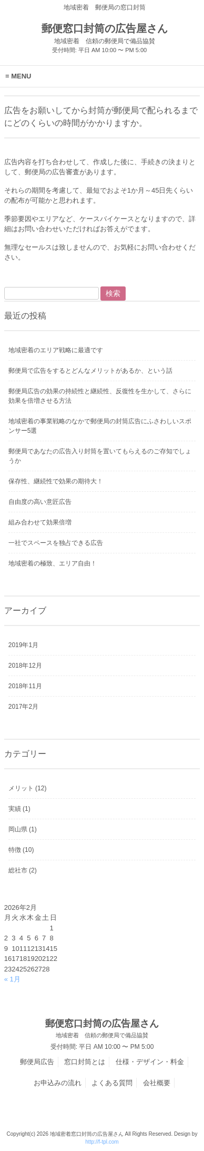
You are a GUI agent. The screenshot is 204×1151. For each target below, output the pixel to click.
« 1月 (12, 979)
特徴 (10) (21, 850)
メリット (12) (27, 788)
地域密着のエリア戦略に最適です (55, 350)
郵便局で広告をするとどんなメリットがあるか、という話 (90, 370)
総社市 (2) (22, 870)
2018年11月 (25, 686)
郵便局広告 (37, 1062)
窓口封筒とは (84, 1062)
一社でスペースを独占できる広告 (55, 543)
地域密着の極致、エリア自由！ (52, 563)
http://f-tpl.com (101, 1142)
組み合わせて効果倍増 (40, 522)
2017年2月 (23, 706)
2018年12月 (25, 665)
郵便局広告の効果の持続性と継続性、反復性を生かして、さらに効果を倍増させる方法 (99, 396)
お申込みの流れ (57, 1083)
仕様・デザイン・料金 (150, 1062)
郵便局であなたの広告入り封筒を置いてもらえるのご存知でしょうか (99, 456)
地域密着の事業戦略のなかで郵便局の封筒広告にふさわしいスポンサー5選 (99, 426)
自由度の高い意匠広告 (40, 501)
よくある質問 (111, 1083)
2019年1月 (23, 645)
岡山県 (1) (22, 829)
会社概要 (156, 1083)
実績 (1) (19, 808)
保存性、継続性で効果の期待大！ (55, 481)
